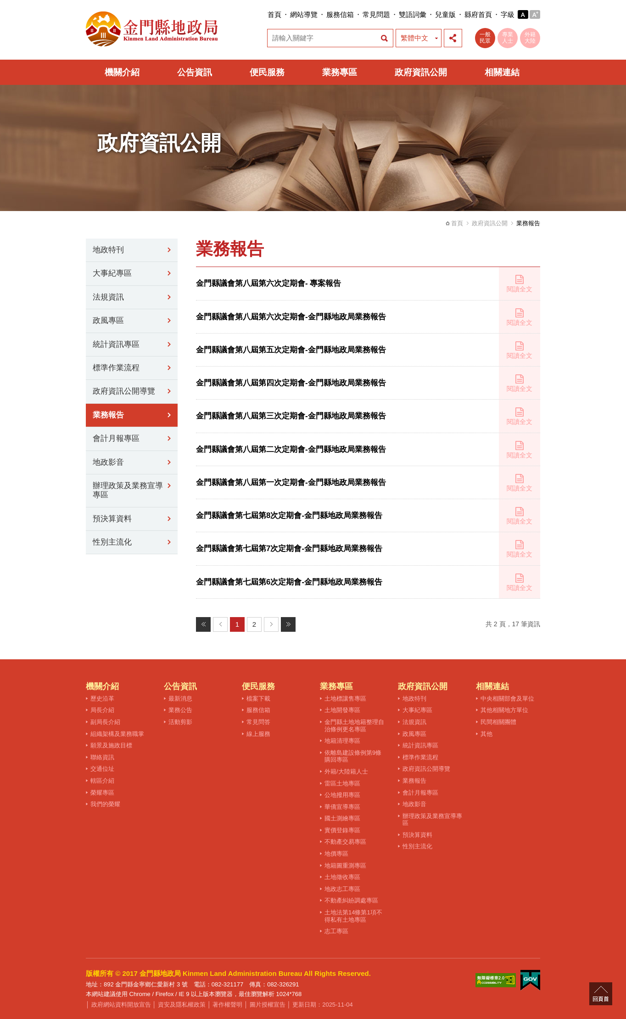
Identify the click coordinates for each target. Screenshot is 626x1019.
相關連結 (502, 72)
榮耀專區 (102, 792)
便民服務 (267, 72)
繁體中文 (414, 38)
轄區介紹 (102, 780)
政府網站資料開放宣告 (121, 1004)
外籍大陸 (530, 37)
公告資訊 (194, 72)
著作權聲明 (227, 1004)
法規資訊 (108, 297)
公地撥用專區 (342, 794)
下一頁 (271, 624)
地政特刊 (108, 249)
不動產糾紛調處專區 (351, 900)
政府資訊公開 (421, 72)
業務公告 (180, 710)
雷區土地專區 (342, 783)
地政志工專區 (342, 888)
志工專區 (336, 931)
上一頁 (220, 624)
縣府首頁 (478, 14)
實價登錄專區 (342, 830)
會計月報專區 (116, 438)
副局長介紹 (105, 721)
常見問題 (376, 14)
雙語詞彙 (412, 14)
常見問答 (258, 721)
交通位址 (102, 768)
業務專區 (339, 72)
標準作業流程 (116, 367)
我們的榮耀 (105, 804)
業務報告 (108, 415)
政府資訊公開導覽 (124, 391)
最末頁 (288, 624)
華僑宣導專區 (342, 806)
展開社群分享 (453, 38)
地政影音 (108, 462)
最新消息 (180, 698)
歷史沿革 (102, 698)
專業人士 (507, 37)
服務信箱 (340, 14)
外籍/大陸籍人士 (346, 771)
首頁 (274, 14)
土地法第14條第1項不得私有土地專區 (353, 916)
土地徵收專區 (342, 877)
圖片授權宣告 (267, 1004)
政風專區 (108, 320)
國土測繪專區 (342, 818)
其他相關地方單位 (504, 710)
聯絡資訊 (102, 757)
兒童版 (445, 14)
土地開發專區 (342, 710)
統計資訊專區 (116, 344)
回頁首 (600, 993)
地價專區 (336, 853)
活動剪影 (180, 721)
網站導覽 (304, 14)
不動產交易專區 (345, 841)
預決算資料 (112, 518)
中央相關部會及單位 (507, 698)
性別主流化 (112, 542)
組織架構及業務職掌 (117, 733)
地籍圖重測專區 (345, 865)
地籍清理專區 (342, 740)
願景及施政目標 (111, 745)
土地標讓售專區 (345, 698)
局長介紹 (102, 710)
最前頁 (203, 624)
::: (265, 14)
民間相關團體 (498, 721)
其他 (486, 733)
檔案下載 (258, 698)
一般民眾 (485, 37)
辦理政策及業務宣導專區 (128, 490)
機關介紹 (122, 72)
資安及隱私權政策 (182, 1004)
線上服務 (258, 733)
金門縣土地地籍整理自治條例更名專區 (354, 725)
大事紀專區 (112, 273)
